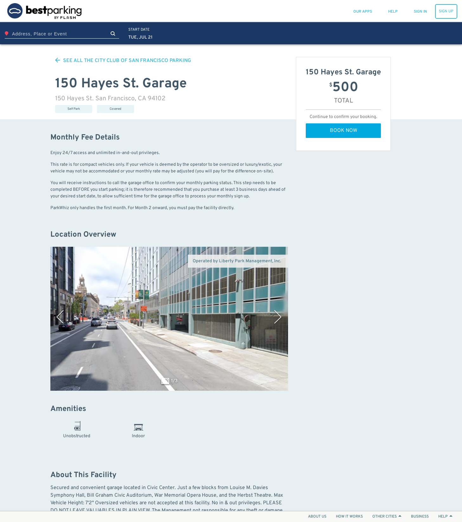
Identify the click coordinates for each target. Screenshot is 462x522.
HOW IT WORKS (349, 516)
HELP (445, 516)
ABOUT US (317, 516)
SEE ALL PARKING (123, 61)
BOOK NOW (343, 130)
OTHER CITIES (386, 516)
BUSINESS (420, 516)
